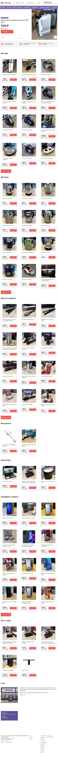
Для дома (3, 7)
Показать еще (6, 171)
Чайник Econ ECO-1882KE (7, 198)
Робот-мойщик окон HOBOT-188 (47, 158)
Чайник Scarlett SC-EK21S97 (8, 225)
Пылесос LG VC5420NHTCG (46, 74)
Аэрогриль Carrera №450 (7, 279)
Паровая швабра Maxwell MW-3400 (9, 74)
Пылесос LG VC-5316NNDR (27, 158)
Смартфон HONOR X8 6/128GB (27, 573)
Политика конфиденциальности (7, 742)
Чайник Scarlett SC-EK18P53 (46, 198)
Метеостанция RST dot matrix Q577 (28, 518)
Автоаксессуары (44, 742)
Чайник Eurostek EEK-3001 (27, 225)
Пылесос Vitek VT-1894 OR (7, 129)
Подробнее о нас (23, 694)
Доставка (18, 2)
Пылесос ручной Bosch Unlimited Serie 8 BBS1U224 (12, 21)
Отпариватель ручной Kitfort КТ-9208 (29, 74)
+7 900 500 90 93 (47, 2)
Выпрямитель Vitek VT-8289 (8, 376)
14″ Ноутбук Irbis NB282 (7, 481)
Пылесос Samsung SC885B (27, 129)
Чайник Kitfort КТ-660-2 (7, 252)
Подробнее (13, 79)
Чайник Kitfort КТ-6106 (45, 225)
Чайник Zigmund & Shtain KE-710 (28, 198)
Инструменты (27, 7)
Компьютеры (35, 7)
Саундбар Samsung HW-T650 (8, 670)
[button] (2, 37)
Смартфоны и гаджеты (45, 7)
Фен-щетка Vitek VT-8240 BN (27, 404)
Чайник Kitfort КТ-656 (45, 252)
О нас (14, 2)
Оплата (22, 2)
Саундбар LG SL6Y (25, 670)
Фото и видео (54, 7)
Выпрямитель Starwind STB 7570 (28, 319)
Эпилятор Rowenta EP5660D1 (46, 376)
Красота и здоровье (18, 7)
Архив (42, 752)
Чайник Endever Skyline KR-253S (28, 252)
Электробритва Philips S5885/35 (47, 347)
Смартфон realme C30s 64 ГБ (8, 518)
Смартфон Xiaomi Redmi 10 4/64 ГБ (48, 518)
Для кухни (9, 7)
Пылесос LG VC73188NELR (27, 279)
